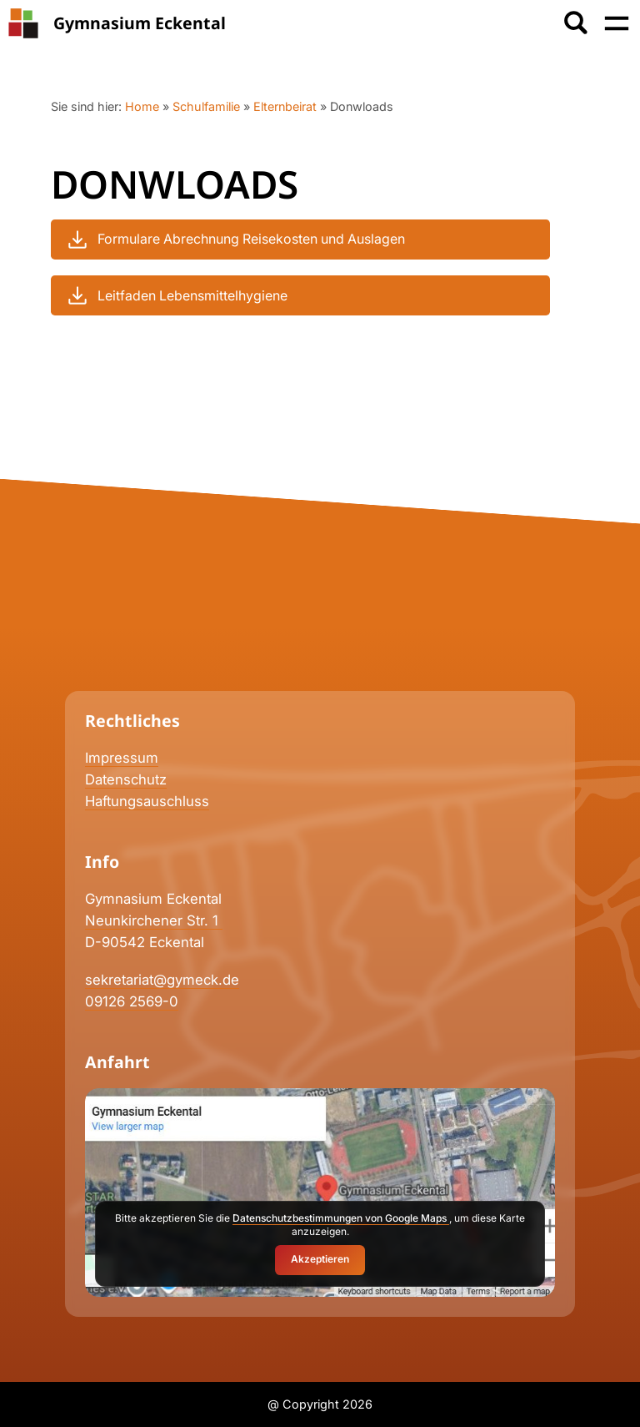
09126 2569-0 (131, 1001)
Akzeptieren (320, 1259)
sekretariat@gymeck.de (162, 979)
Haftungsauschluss (147, 801)
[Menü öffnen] (616, 23)
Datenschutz (126, 779)
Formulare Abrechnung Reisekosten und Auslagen (234, 239)
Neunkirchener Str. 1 (153, 920)
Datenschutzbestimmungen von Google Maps (340, 1218)
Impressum (121, 757)
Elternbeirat (285, 106)
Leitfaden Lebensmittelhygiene (176, 295)
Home (142, 106)
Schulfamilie (206, 106)
